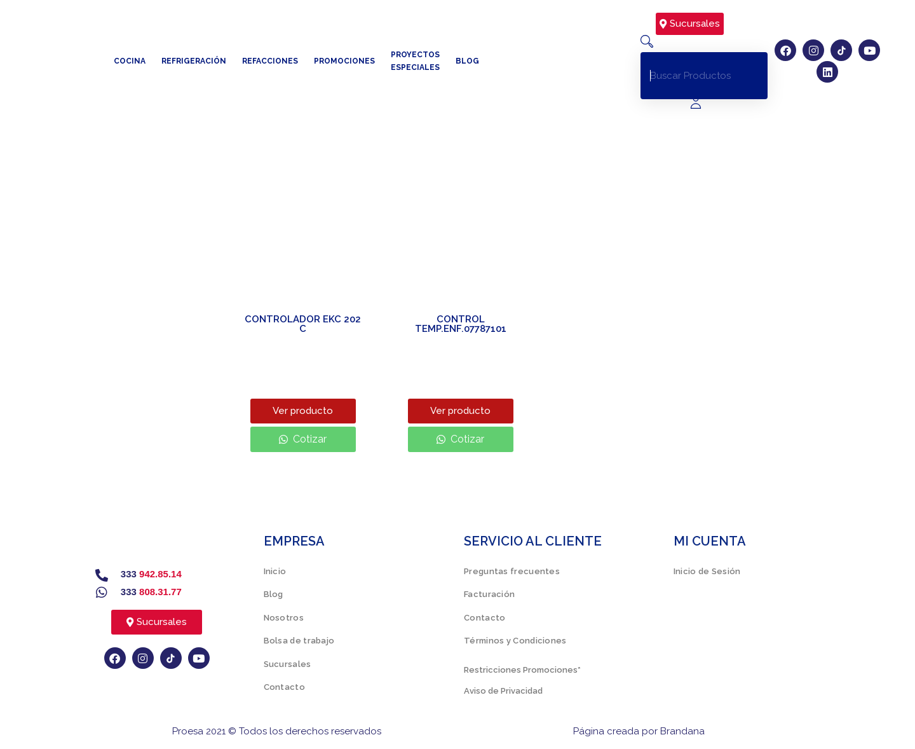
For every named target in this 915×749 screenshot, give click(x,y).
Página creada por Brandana (639, 731)
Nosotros (284, 617)
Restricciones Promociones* (522, 670)
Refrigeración (193, 61)
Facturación (489, 594)
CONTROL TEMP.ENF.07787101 (460, 323)
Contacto (284, 687)
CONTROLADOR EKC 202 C (303, 323)
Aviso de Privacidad (503, 691)
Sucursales (287, 664)
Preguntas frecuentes (512, 571)
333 (151, 573)
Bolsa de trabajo (299, 640)
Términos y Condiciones (515, 640)
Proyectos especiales (415, 61)
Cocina (130, 61)
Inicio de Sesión (707, 571)
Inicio (275, 571)
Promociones (344, 61)
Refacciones (270, 61)
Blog (467, 61)
